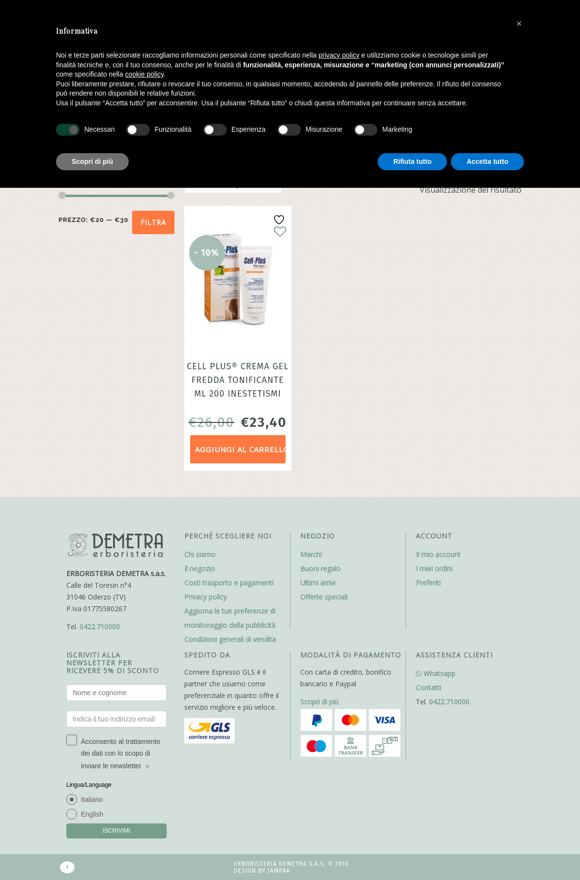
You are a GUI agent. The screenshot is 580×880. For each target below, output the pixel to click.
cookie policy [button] (144, 74)
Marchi (311, 554)
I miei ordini (434, 568)
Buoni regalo (320, 568)
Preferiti (428, 582)
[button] (519, 23)
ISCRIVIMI (116, 830)
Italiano (92, 799)
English (92, 814)
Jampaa (279, 870)
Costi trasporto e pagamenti (228, 582)
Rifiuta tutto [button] (412, 161)
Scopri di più (319, 701)
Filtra (153, 222)
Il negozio (199, 568)
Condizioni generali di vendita (230, 639)
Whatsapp (435, 673)
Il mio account (438, 554)
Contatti (428, 687)
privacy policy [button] (339, 55)
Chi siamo (199, 554)
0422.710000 (99, 626)
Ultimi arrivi (317, 582)
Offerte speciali (324, 596)
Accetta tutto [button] (487, 161)
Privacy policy (205, 596)
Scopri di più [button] (92, 161)
